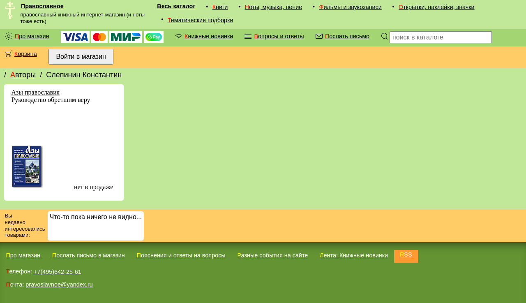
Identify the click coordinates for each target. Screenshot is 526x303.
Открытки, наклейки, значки (437, 7)
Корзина (25, 54)
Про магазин (32, 36)
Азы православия (35, 92)
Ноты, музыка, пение (273, 7)
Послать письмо (347, 36)
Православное (42, 6)
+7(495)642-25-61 (57, 271)
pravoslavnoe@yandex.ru (58, 284)
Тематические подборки (200, 20)
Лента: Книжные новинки (354, 255)
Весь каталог (176, 6)
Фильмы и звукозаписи (350, 7)
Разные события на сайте (272, 255)
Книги (220, 7)
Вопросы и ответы (279, 36)
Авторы (23, 75)
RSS (406, 254)
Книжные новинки (209, 36)
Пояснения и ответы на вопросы (181, 255)
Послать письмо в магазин (88, 255)
